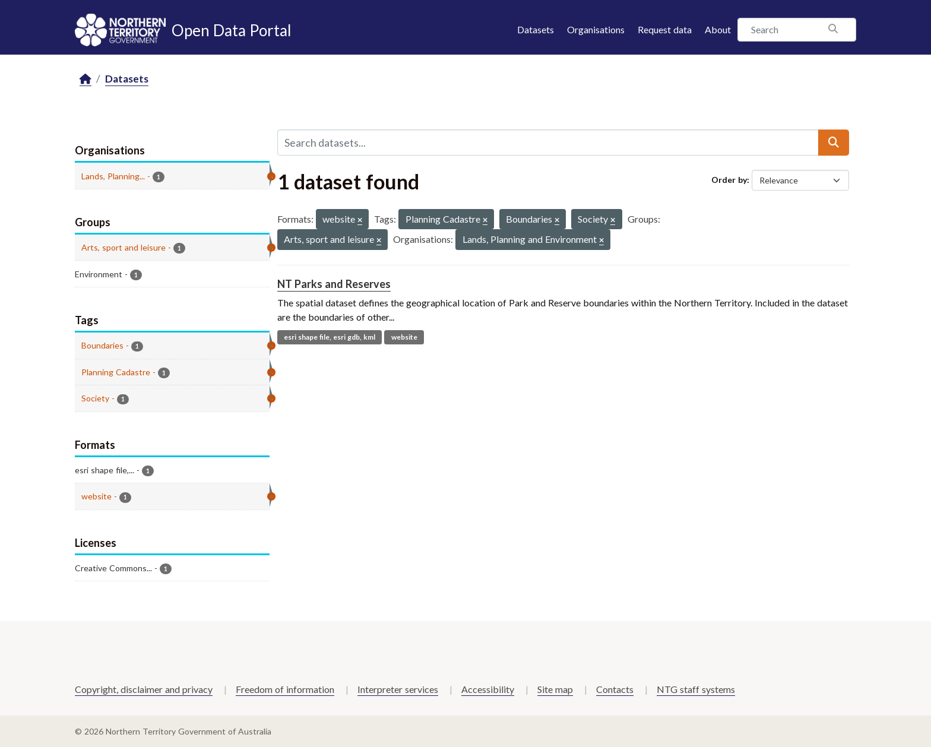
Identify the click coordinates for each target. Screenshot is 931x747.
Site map (555, 689)
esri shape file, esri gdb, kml (329, 337)
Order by (729, 180)
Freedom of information (285, 689)
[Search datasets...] (548, 142)
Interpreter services (397, 689)
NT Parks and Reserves (334, 283)
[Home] (85, 79)
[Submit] (833, 142)
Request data (665, 29)
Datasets (535, 29)
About (718, 29)
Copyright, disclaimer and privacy (144, 689)
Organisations (596, 29)
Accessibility (487, 689)
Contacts (615, 689)
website (404, 337)
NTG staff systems (696, 689)
